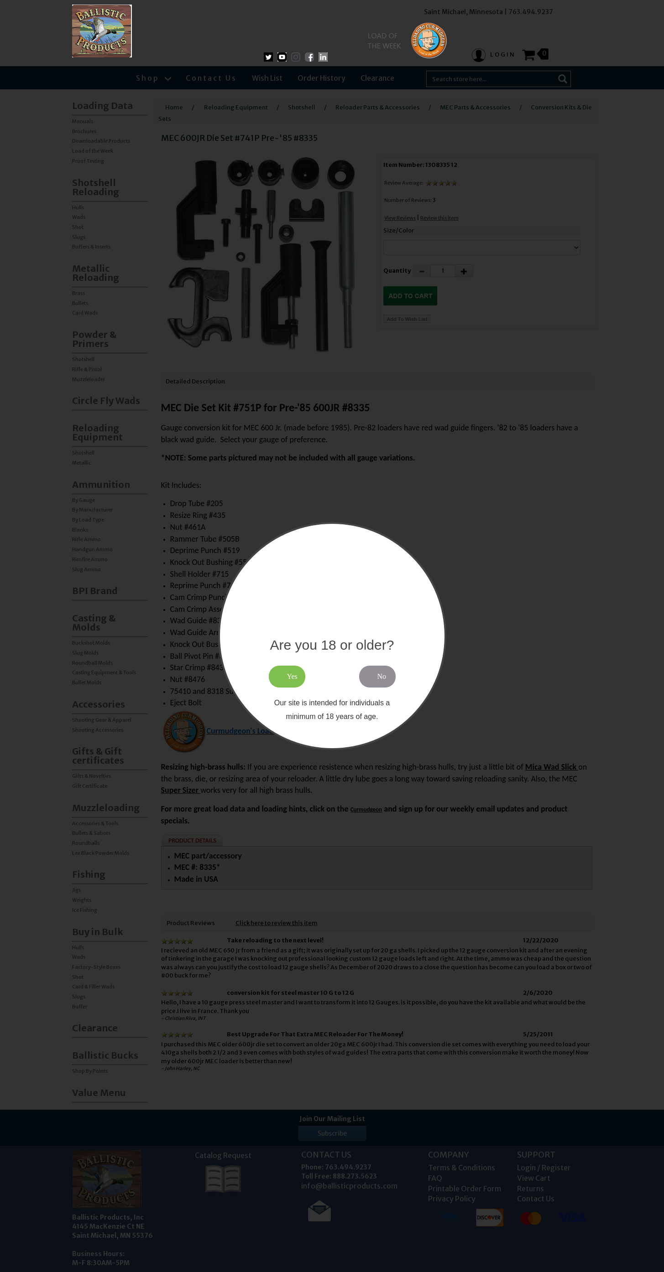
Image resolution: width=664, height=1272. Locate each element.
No (382, 676)
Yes (292, 676)
